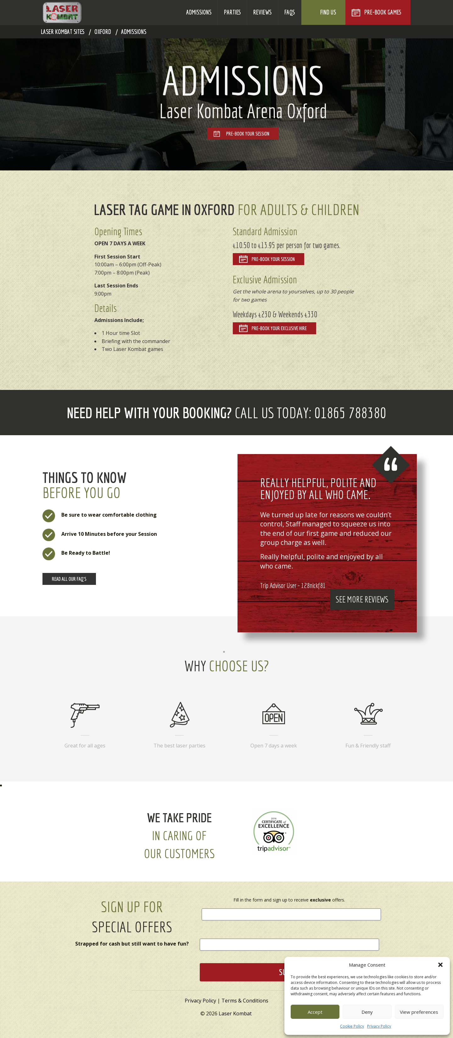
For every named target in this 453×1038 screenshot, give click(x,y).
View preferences (419, 1012)
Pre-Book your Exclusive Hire (279, 328)
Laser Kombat (235, 1013)
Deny (367, 1012)
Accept (315, 1012)
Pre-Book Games (382, 12)
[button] (440, 965)
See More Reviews (362, 599)
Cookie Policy (352, 1026)
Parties (232, 12)
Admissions (198, 12)
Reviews (262, 12)
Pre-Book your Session (273, 259)
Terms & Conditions (244, 1000)
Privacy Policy (379, 1026)
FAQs (289, 12)
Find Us (328, 12)
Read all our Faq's (69, 579)
